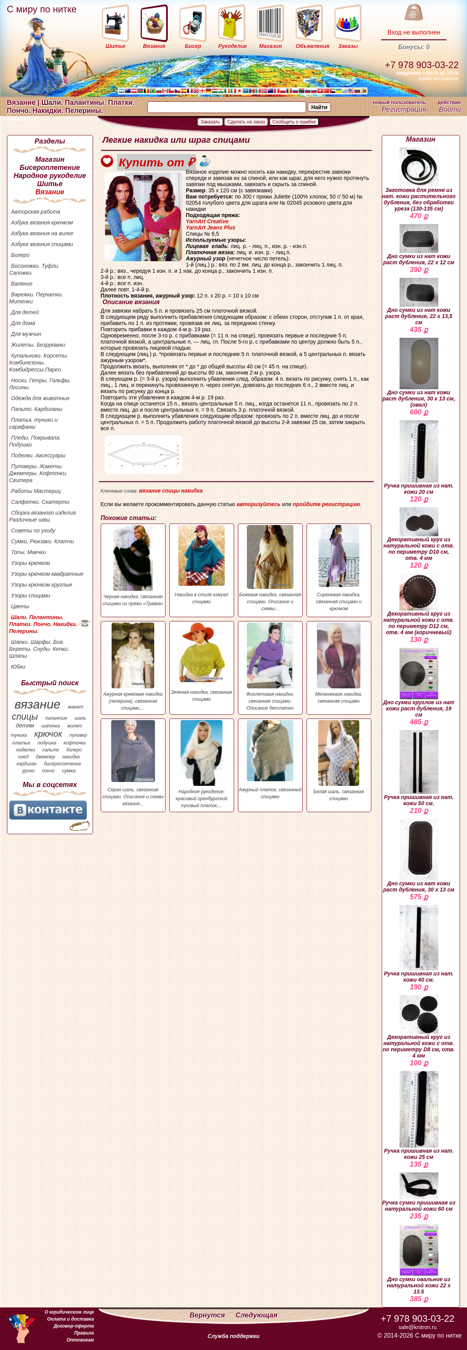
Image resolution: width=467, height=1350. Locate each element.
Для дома (23, 323)
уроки (28, 770)
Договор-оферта (73, 1326)
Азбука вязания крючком (42, 222)
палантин (56, 718)
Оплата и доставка (70, 1319)
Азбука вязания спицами (42, 244)
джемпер (45, 757)
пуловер (78, 735)
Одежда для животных (40, 398)
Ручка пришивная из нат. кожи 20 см (419, 457)
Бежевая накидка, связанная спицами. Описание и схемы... (270, 568)
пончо (48, 770)
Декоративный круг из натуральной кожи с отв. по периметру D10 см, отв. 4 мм (418, 534)
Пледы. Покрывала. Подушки (35, 441)
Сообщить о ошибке (294, 122)
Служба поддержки (234, 1336)
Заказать (210, 122)
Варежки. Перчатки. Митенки (36, 298)
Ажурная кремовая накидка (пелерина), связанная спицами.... (133, 667)
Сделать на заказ (246, 122)
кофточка (75, 743)
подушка (47, 743)
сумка (69, 770)
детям (25, 725)
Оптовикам (80, 1340)
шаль (80, 718)
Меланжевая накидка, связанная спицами (339, 663)
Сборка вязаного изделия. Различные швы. (43, 516)
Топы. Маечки (28, 552)
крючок (48, 734)
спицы (25, 717)
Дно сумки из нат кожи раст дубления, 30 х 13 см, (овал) (419, 373)
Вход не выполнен (414, 32)
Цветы (20, 606)
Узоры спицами (30, 595)
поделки (25, 750)
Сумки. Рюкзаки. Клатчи (42, 541)
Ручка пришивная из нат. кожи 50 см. (419, 768)
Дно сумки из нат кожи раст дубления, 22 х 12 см (419, 244)
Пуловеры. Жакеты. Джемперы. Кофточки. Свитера (38, 473)
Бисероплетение (50, 167)
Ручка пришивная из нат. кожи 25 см (419, 1115)
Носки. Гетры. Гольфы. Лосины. (40, 383)
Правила (84, 1333)
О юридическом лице (69, 1312)
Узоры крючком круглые (41, 585)
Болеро (20, 255)
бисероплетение (62, 764)
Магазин (50, 159)
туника (19, 735)
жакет (75, 707)
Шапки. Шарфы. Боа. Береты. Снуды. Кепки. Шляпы (39, 649)
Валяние (22, 284)
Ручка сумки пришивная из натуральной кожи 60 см (418, 1192)
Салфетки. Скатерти (40, 502)
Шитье (49, 184)
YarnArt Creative (207, 221)
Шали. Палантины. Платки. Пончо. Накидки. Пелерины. (43, 624)
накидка (71, 757)
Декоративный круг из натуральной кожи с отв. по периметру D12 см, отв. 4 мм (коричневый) (418, 604)
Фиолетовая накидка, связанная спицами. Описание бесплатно (270, 667)
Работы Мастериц (36, 491)
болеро (74, 750)
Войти (450, 109)
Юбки (18, 667)
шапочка (50, 726)
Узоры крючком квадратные (47, 574)
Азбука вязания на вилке (42, 233)
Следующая (256, 1315)
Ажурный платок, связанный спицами (270, 759)
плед (23, 757)
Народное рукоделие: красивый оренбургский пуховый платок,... (202, 764)
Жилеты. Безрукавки (38, 345)
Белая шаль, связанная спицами (339, 760)
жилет (74, 726)
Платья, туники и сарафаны (33, 423)
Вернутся (208, 1315)
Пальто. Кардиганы (36, 409)
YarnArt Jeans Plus (211, 227)
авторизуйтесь (259, 504)
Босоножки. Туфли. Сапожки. (34, 269)
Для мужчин (26, 334)
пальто (50, 750)
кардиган (26, 764)
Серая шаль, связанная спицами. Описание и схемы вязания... (133, 763)
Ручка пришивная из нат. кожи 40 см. (419, 944)
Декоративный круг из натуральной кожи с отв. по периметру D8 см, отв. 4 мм (419, 1027)
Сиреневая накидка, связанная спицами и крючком (339, 568)
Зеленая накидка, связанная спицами (202, 662)
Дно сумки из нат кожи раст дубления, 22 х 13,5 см (418, 301)
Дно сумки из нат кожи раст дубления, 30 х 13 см (419, 856)
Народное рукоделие (50, 176)
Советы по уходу (33, 530)
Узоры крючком (30, 563)
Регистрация (404, 109)
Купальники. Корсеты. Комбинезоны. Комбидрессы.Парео (39, 362)
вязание (37, 704)
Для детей (25, 312)
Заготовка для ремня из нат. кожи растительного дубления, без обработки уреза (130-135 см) (419, 179)
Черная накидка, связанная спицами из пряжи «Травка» (133, 565)
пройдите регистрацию (326, 504)
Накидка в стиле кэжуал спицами (202, 564)
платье (21, 743)
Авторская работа (35, 212)
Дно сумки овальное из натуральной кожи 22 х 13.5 (419, 1259)
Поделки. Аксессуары (38, 455)
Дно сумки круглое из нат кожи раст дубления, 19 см (419, 683)
